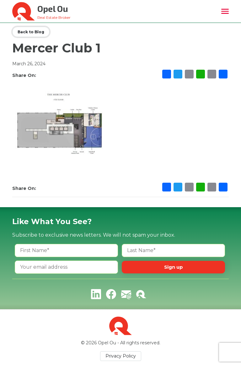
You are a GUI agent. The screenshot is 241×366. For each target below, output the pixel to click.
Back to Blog (31, 32)
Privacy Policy (120, 356)
